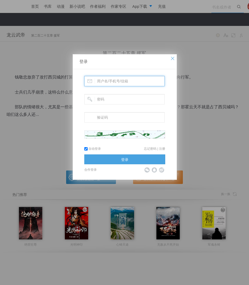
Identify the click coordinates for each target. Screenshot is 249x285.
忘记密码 (150, 149)
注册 (162, 149)
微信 (147, 170)
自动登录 (92, 149)
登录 (83, 61)
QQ (154, 170)
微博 (161, 170)
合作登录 (90, 170)
